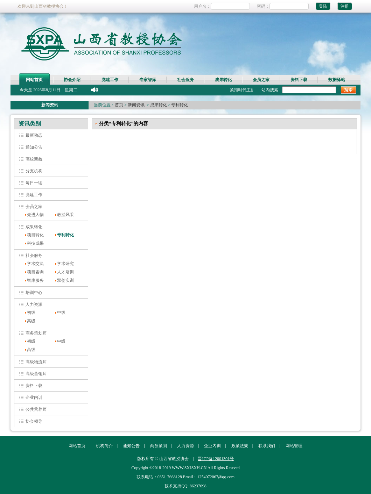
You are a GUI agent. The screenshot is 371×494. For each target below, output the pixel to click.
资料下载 (298, 79)
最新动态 (34, 135)
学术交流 (35, 263)
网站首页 (34, 79)
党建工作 (110, 79)
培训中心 (34, 292)
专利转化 (179, 104)
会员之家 (261, 79)
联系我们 (266, 445)
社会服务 (185, 79)
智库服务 (35, 280)
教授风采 (65, 214)
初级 (31, 312)
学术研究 (65, 263)
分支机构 (34, 171)
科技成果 (35, 243)
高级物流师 (36, 361)
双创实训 (65, 280)
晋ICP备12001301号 (216, 458)
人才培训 (65, 272)
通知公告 (34, 147)
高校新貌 (34, 159)
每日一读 (34, 182)
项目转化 (35, 234)
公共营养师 (36, 409)
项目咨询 (35, 272)
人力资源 (34, 304)
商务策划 (158, 445)
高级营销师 (36, 373)
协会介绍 (72, 79)
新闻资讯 (136, 104)
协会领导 (34, 421)
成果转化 (223, 79)
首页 (119, 104)
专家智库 (147, 79)
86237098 (198, 486)
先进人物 (35, 214)
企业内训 (34, 397)
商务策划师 (36, 333)
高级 (31, 320)
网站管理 (294, 445)
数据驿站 (336, 79)
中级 (61, 312)
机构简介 (104, 445)
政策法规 (239, 445)
